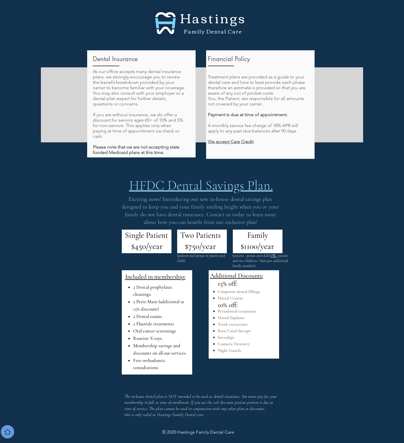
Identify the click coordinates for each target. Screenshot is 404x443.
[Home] (7, 431)
